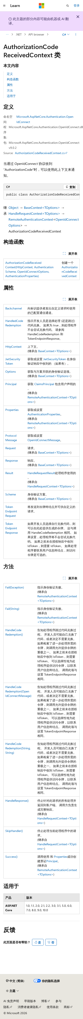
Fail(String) (12, 609)
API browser (36, 34)
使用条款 (53, 1007)
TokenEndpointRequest (11, 511)
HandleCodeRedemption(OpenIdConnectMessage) (18, 691)
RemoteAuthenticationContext (31, 219)
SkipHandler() (14, 831)
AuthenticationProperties (44, 414)
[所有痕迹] (7, 34)
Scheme (10, 494)
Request (10, 448)
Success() (11, 857)
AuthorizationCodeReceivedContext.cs (40, 153)
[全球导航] (4, 6)
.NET (19, 34)
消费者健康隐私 (28, 1007)
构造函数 (13, 79)
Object (13, 207)
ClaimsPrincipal (44, 384)
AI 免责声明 (11, 1001)
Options (10, 371)
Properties (12, 410)
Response (11, 460)
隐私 (6, 1007)
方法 (10, 90)
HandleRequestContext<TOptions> (34, 213)
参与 (58, 1001)
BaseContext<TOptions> (42, 207)
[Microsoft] (41, 5)
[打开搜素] (67, 6)
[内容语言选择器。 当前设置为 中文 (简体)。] (15, 981)
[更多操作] (76, 34)
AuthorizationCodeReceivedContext (70, 271)
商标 (67, 1007)
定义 (10, 74)
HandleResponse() (17, 801)
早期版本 (30, 1001)
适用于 (11, 96)
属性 (10, 85)
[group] (41, 195)
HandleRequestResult (41, 473)
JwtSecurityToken (54, 359)
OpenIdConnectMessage (44, 440)
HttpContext (13, 347)
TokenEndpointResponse (11, 528)
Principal (10, 384)
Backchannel (13, 308)
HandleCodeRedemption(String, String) (18, 748)
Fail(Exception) (14, 587)
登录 (77, 5)
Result (9, 473)
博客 (44, 1001)
